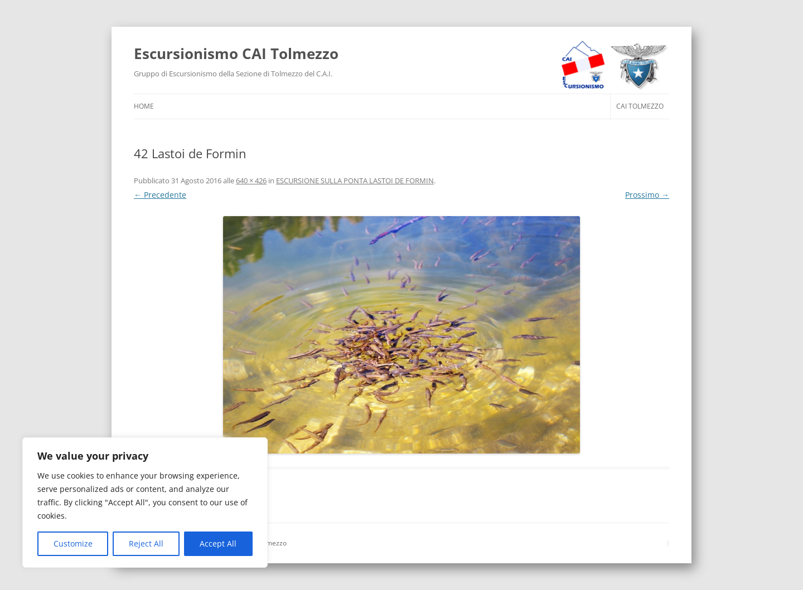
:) (667, 543)
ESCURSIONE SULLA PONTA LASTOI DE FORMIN (355, 180)
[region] (145, 502)
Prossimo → (647, 194)
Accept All (218, 543)
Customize (73, 543)
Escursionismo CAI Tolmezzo (236, 53)
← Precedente (160, 194)
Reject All (146, 543)
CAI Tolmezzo (640, 106)
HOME (144, 106)
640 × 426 (251, 180)
